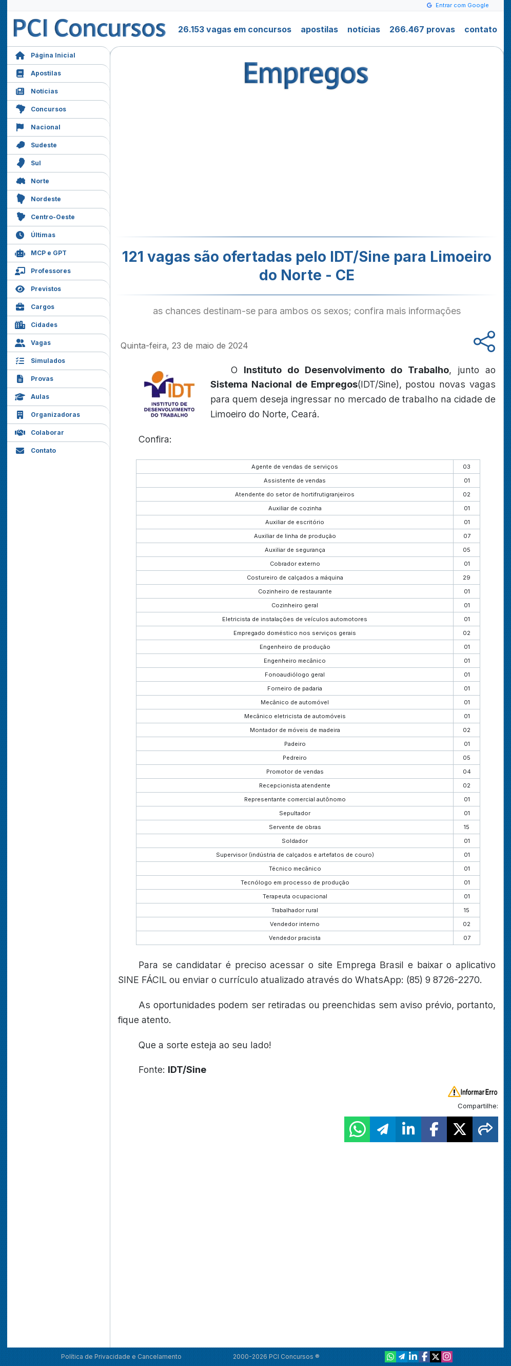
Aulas (32, 395)
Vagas (33, 342)
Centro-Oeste (45, 215)
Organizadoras (47, 413)
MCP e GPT (41, 252)
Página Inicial (45, 54)
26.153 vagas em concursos (234, 29)
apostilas (319, 29)
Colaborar (39, 431)
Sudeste (36, 144)
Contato (35, 449)
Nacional (38, 126)
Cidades (36, 324)
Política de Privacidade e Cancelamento (121, 1356)
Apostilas (38, 72)
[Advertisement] (223, 162)
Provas (34, 377)
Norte (32, 180)
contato (480, 29)
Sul (28, 162)
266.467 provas (422, 29)
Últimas (35, 234)
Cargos (34, 306)
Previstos (38, 288)
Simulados (40, 359)
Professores (43, 270)
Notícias (36, 90)
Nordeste (38, 197)
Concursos (40, 108)
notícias (363, 29)
